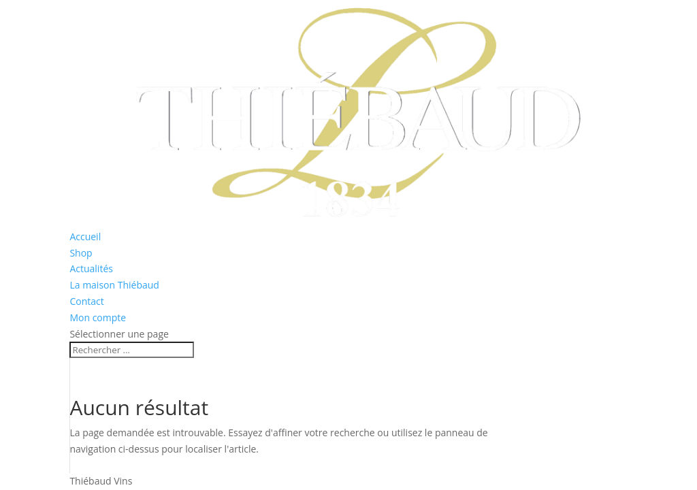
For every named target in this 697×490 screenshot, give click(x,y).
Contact (86, 301)
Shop (80, 252)
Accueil (85, 236)
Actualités (91, 268)
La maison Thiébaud (114, 284)
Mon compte (97, 317)
